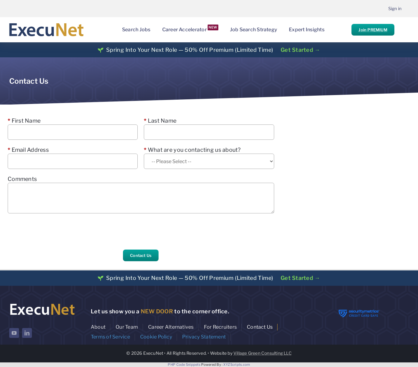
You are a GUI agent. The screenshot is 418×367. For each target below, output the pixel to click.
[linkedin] (27, 333)
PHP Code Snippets (184, 364)
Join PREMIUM (373, 29)
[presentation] (54, 231)
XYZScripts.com (236, 364)
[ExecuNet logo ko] (42, 303)
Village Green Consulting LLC (262, 353)
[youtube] (14, 333)
